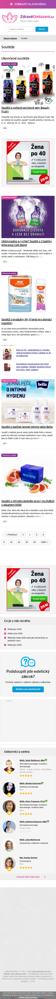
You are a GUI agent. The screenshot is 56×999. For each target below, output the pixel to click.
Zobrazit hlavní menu (28, 4)
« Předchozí (10, 535)
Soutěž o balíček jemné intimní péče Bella (27, 427)
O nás (32, 981)
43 (34, 542)
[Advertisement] (28, 720)
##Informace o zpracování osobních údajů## (19, 979)
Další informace (31, 997)
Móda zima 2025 (15, 633)
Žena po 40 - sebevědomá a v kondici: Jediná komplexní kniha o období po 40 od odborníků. (33, 353)
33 (27, 542)
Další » (45, 542)
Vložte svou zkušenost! (28, 689)
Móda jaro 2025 (15, 645)
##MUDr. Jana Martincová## (15, 974)
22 (19, 542)
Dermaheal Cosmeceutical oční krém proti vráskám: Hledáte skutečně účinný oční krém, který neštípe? (33, 367)
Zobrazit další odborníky (28, 877)
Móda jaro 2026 (15, 629)
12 (11, 542)
